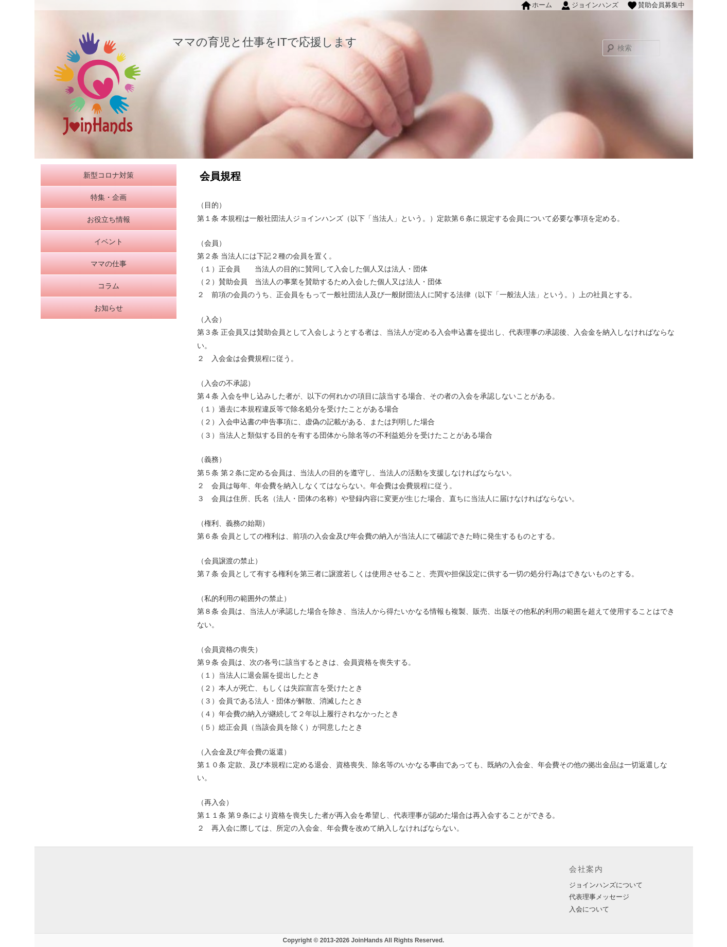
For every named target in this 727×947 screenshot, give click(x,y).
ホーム (542, 5)
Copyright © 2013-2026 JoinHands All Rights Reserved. (364, 940)
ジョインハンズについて (606, 885)
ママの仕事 (109, 264)
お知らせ (108, 308)
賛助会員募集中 (661, 5)
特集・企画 (109, 197)
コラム (108, 286)
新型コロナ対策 (108, 175)
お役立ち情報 (108, 219)
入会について (589, 909)
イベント (108, 241)
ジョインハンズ (595, 5)
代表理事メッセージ (599, 897)
